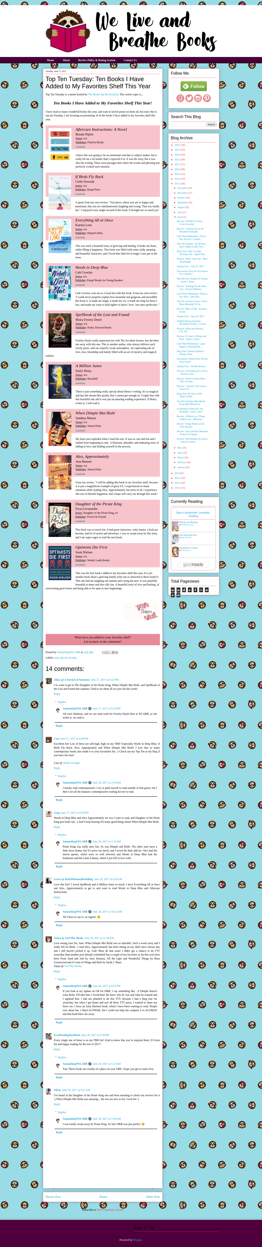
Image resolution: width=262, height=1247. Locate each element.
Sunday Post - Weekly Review (191, 366)
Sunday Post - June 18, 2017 (190, 316)
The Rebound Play (188, 535)
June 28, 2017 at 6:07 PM (106, 985)
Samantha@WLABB (75, 708)
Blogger (137, 1239)
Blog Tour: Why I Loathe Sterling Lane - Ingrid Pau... (191, 253)
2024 (177, 155)
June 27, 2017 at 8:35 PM (106, 708)
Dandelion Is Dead (188, 548)
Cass (56, 738)
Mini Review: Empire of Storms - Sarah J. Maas (192, 280)
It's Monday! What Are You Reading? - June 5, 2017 (190, 410)
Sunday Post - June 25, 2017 (190, 266)
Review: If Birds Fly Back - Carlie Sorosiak (190, 222)
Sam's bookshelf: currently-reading (193, 514)
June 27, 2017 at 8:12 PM (105, 679)
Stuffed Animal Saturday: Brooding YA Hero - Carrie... (192, 322)
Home (50, 60)
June (179, 217)
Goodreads (80, 146)
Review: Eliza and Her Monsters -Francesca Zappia (192, 433)
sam (56, 657)
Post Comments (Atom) (110, 1209)
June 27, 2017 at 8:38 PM (74, 738)
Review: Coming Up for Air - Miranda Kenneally (191, 230)
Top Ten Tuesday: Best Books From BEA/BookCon (191, 402)
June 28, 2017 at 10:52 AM (107, 911)
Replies (62, 702)
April (180, 452)
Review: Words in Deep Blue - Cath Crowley (191, 380)
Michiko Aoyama (187, 525)
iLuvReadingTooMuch (67, 1035)
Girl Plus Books (73, 966)
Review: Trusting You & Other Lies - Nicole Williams (191, 287)
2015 (177, 478)
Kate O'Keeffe (186, 537)
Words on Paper (71, 762)
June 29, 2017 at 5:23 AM (106, 1063)
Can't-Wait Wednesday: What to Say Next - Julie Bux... (192, 295)
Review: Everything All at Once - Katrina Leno (192, 372)
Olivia (57, 1090)
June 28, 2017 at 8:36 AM (108, 879)
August (181, 207)
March (180, 457)
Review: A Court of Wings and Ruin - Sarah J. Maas (191, 337)
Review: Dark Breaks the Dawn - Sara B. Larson (192, 440)
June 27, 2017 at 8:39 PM (75, 812)
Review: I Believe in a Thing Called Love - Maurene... (191, 418)
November (182, 193)
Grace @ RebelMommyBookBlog (73, 879)
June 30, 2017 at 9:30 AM (106, 1118)
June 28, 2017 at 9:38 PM (95, 1035)
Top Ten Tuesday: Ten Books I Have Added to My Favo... (191, 245)
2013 (177, 488)
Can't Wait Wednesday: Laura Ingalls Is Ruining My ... (191, 345)
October (181, 197)
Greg (57, 812)
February (182, 462)
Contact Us (130, 60)
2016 (177, 473)
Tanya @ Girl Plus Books (69, 938)
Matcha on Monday (188, 522)
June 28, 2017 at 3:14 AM (106, 841)
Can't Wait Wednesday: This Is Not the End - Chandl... (191, 237)
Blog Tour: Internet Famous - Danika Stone (191, 352)
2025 (177, 150)
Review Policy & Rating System (96, 60)
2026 (177, 145)
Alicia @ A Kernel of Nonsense (72, 679)
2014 (177, 483)
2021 (177, 164)
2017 (177, 183)
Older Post (153, 1197)
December (182, 188)
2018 (177, 179)
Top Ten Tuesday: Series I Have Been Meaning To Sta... (192, 303)
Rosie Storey (185, 550)
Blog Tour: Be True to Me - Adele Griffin (190, 395)
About (66, 60)
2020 (177, 169)
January (181, 467)
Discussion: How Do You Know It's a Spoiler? (192, 272)
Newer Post (53, 1197)
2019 (177, 174)
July (179, 212)
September (182, 202)
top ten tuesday (68, 657)
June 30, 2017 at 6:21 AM (76, 1090)
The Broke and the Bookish (103, 94)
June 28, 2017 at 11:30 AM (99, 938)
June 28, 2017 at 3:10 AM (106, 782)
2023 (177, 159)
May (179, 448)
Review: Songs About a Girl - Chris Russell (191, 425)
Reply (57, 693)
